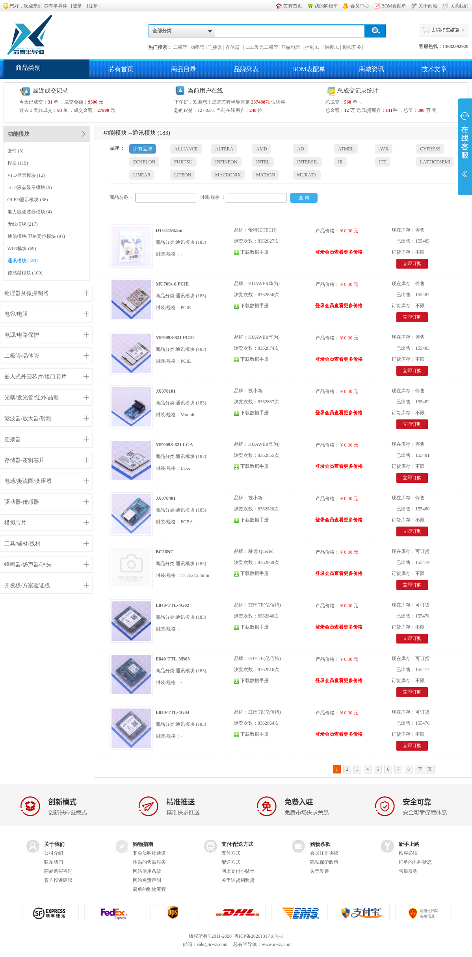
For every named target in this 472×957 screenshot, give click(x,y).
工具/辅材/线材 (22, 544)
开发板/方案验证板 (27, 585)
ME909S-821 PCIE (175, 337)
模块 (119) (17, 163)
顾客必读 (408, 853)
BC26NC (165, 552)
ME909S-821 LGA (174, 444)
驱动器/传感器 (21, 502)
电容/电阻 (16, 314)
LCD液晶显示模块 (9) (29, 187)
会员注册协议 (324, 853)
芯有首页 (292, 6)
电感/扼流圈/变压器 (28, 481)
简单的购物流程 (149, 889)
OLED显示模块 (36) (27, 199)
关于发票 (319, 871)
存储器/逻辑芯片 (24, 460)
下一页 (425, 769)
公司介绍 (53, 853)
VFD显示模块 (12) (26, 175)
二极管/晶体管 (21, 356)
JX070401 (166, 498)
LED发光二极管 (261, 47)
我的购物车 (326, 6)
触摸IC (332, 47)
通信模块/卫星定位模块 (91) (36, 236)
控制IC (313, 47)
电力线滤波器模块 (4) (29, 212)
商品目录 (183, 69)
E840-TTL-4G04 (172, 712)
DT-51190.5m (169, 230)
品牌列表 (246, 69)
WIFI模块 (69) (21, 248)
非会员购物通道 (149, 853)
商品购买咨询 (58, 871)
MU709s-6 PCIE (172, 284)
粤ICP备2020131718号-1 (258, 936)
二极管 (180, 47)
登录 (77, 6)
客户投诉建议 (58, 880)
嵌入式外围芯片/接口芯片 (35, 377)
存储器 (233, 47)
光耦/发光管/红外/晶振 (31, 398)
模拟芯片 (15, 523)
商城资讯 (371, 69)
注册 (93, 6)
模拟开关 (351, 47)
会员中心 (359, 6)
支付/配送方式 (237, 844)
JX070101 (166, 391)
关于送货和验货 (238, 880)
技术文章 (434, 69)
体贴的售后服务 (149, 862)
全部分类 (161, 30)
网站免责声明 (147, 880)
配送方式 (230, 862)
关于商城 (427, 6)
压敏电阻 (291, 47)
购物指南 (143, 844)
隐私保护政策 (324, 862)
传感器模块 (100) (25, 273)
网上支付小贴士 (238, 871)
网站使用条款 (147, 871)
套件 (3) (15, 151)
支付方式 (230, 853)
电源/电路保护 (21, 335)
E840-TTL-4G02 (172, 605)
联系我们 (459, 6)
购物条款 (320, 844)
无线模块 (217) (22, 224)
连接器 (215, 47)
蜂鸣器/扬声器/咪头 (28, 565)
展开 (465, 147)
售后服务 (408, 871)
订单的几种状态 (415, 862)
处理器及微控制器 (26, 293)
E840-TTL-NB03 (173, 659)
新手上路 (409, 844)
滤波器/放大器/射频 (28, 418)
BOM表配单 (393, 6)
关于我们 (54, 844)
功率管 (197, 47)
